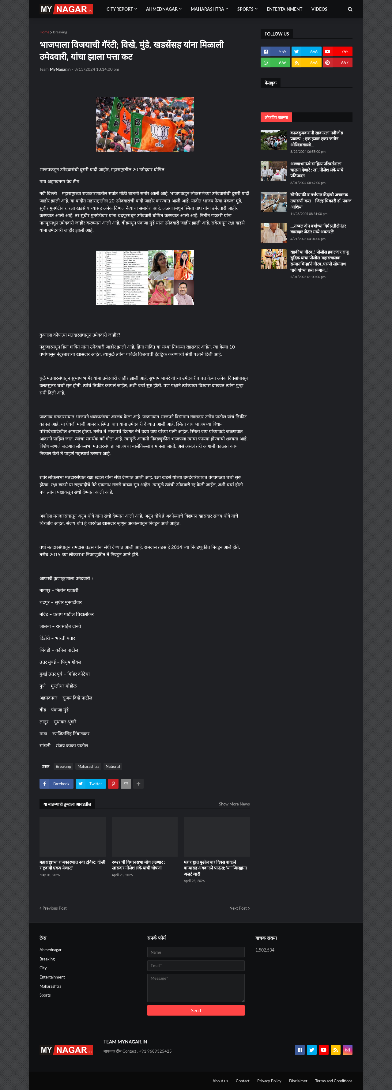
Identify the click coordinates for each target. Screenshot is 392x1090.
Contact (243, 1080)
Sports (45, 995)
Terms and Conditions (333, 1080)
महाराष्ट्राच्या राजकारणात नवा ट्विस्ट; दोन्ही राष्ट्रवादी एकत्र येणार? (72, 865)
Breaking (60, 32)
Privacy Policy (269, 1080)
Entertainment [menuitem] (284, 9)
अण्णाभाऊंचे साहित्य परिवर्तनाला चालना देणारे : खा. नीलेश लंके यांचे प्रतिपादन (316, 169)
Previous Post (55, 908)
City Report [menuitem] (120, 9)
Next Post (238, 908)
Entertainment (52, 977)
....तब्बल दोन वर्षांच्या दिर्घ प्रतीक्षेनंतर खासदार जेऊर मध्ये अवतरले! (318, 229)
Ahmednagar (51, 949)
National (113, 766)
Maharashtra (88, 766)
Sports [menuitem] (245, 9)
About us (220, 1080)
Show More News (234, 803)
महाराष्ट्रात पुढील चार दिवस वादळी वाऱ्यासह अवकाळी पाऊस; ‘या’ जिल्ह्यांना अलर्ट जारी (215, 868)
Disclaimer (298, 1080)
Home (44, 32)
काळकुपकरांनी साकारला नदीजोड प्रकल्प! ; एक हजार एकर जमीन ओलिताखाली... (316, 138)
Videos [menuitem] (319, 9)
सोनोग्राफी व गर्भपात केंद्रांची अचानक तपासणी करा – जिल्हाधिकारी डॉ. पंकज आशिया (320, 200)
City (43, 967)
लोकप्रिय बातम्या (276, 117)
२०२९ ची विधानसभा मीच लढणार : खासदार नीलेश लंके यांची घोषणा (138, 865)
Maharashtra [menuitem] (207, 9)
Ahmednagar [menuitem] (162, 9)
